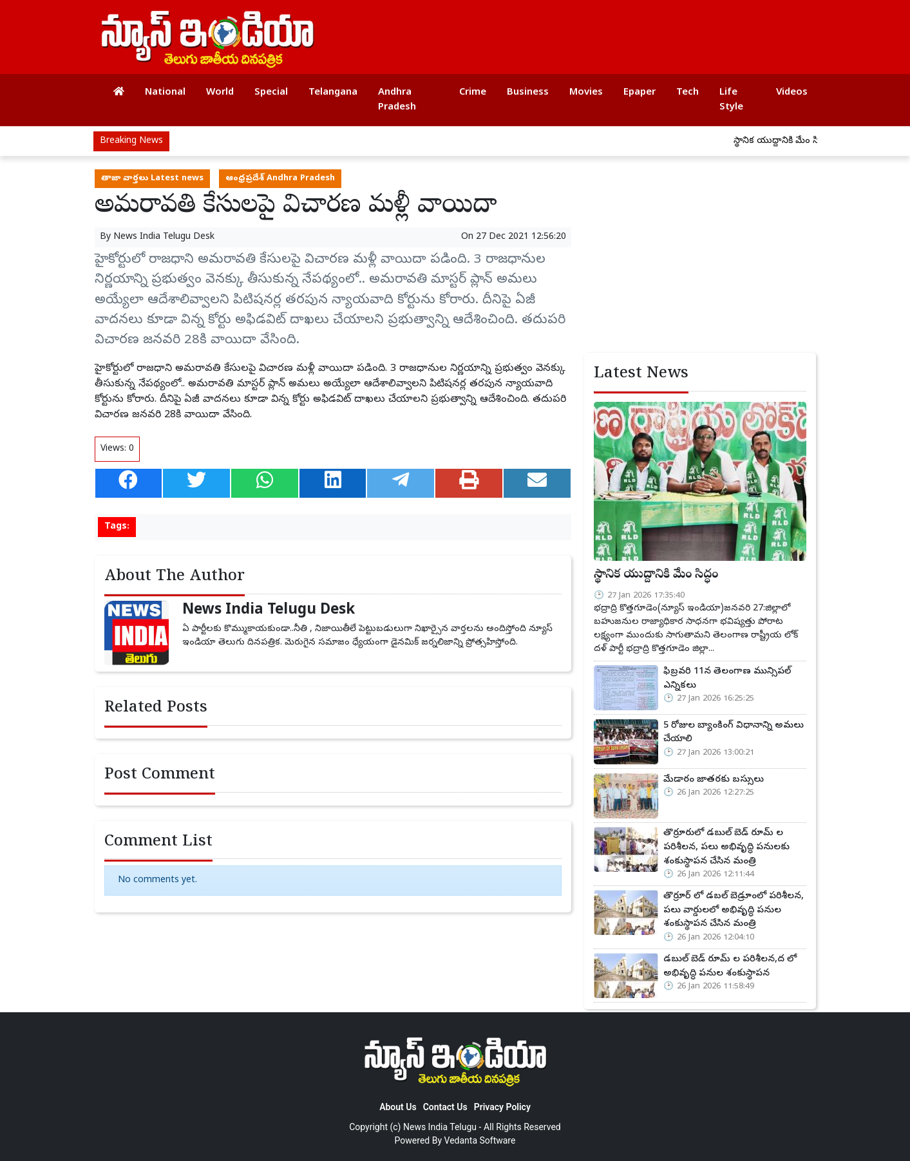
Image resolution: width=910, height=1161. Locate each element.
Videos (792, 92)
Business (528, 92)
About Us (398, 1107)
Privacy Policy (502, 1107)
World (220, 92)
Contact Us (445, 1107)
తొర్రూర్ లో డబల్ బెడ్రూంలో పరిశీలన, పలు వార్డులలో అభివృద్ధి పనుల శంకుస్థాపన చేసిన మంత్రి (733, 910)
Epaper (639, 92)
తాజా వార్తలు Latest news (152, 178)
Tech (687, 92)
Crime (472, 92)
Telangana (332, 92)
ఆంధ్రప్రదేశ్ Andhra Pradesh (280, 178)
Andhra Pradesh (397, 100)
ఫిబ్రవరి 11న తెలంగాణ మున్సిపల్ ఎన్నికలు (727, 678)
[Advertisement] (573, 32)
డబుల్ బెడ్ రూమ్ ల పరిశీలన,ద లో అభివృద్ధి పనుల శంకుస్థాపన (730, 966)
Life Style (731, 100)
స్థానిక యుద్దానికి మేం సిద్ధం (788, 141)
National (165, 92)
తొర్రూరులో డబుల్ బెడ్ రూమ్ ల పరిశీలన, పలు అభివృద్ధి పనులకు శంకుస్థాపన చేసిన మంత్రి (726, 847)
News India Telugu (440, 1127)
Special (271, 92)
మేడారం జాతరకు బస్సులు (713, 779)
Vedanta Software (480, 1140)
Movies (586, 92)
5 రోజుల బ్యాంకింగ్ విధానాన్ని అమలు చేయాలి (733, 732)
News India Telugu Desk (163, 237)
